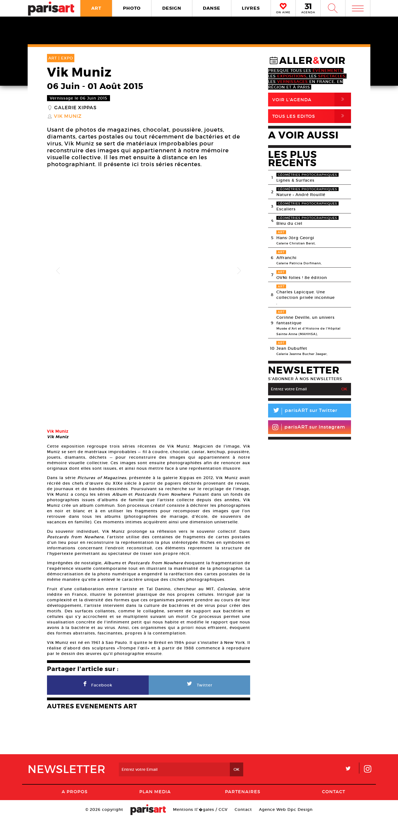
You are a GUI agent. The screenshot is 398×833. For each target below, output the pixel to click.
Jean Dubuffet (291, 348)
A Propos (75, 805)
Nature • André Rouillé (300, 194)
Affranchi (286, 257)
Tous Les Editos (311, 116)
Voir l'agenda (311, 99)
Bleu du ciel (289, 223)
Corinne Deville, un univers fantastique (305, 320)
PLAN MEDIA (155, 805)
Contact (333, 805)
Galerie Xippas (75, 108)
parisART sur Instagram (308, 427)
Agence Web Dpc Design (286, 823)
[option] (148, 271)
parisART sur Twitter (302, 411)
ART (96, 8)
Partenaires (242, 805)
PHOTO (132, 8)
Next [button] (239, 271)
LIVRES (251, 8)
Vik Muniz (68, 116)
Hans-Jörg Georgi (295, 237)
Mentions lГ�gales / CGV (200, 823)
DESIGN (171, 8)
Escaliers (286, 209)
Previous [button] (58, 271)
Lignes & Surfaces (295, 180)
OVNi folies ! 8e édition (301, 277)
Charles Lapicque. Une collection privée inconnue (305, 294)
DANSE (211, 8)
